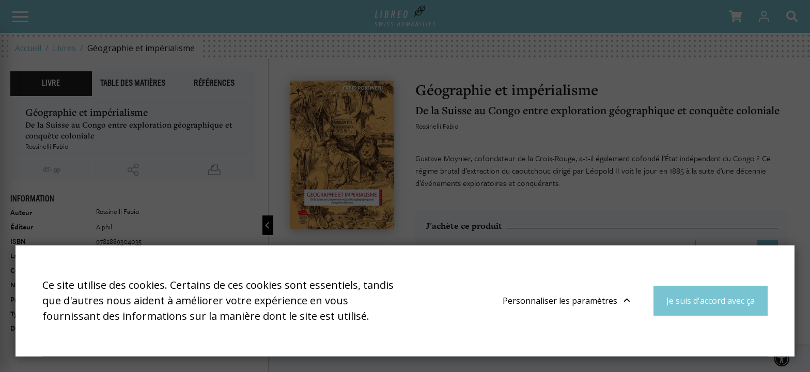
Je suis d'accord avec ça (710, 300)
